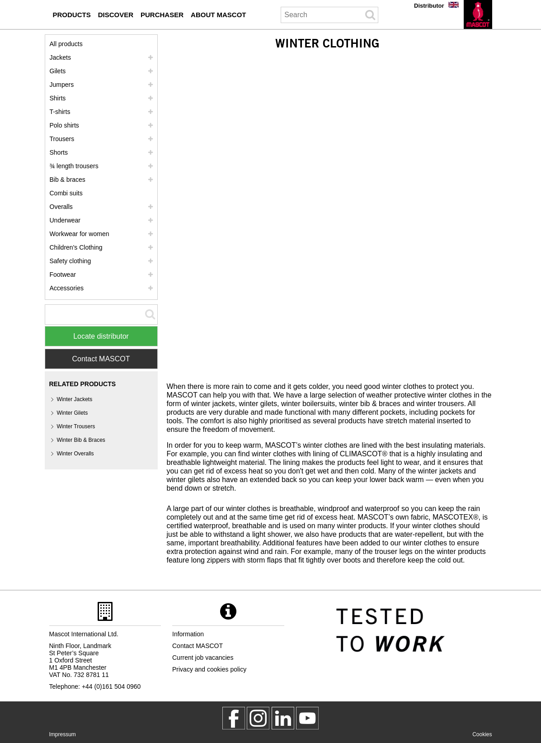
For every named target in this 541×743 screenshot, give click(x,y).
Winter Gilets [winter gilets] (72, 413)
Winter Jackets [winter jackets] (75, 399)
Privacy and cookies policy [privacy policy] (209, 669)
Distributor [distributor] (429, 5)
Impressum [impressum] (62, 734)
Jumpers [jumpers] (62, 84)
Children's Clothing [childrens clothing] (76, 247)
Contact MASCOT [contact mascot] (197, 645)
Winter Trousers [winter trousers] (76, 426)
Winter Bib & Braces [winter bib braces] (81, 440)
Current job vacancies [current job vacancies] (202, 657)
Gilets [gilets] (58, 71)
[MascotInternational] (307, 718)
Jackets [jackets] (60, 57)
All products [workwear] (66, 43)
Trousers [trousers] (62, 138)
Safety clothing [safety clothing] (70, 261)
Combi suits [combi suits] (66, 193)
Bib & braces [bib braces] (67, 179)
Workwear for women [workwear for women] (79, 233)
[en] (478, 14)
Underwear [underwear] (65, 220)
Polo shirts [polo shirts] (64, 125)
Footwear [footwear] (63, 274)
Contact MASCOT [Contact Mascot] (101, 359)
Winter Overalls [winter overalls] (75, 453)
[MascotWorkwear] (233, 718)
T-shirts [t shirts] (60, 111)
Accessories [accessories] (67, 288)
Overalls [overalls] (61, 206)
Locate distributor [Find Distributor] (101, 336)
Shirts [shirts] (58, 98)
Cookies (482, 734)
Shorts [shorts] (59, 152)
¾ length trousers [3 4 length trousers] (74, 166)
